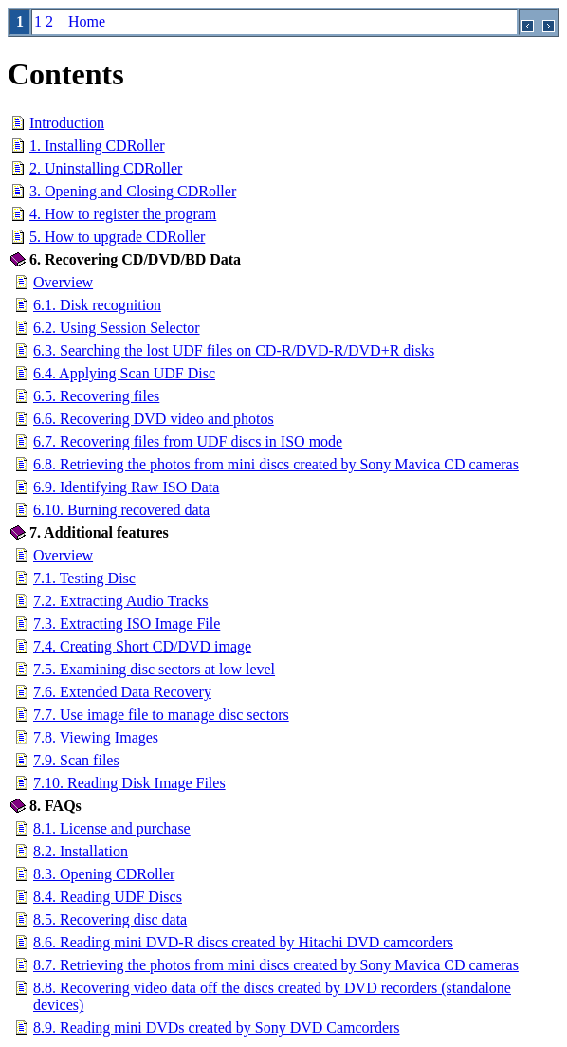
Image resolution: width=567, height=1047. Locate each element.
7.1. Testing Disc (84, 578)
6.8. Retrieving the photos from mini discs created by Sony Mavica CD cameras (276, 464)
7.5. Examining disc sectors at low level (154, 669)
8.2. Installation (80, 851)
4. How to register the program (122, 214)
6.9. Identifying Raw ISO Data (126, 487)
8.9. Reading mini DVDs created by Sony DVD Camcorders (216, 1027)
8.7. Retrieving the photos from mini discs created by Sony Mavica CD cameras (276, 965)
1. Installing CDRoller (97, 146)
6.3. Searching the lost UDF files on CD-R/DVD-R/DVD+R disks (233, 350)
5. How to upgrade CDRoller (117, 237)
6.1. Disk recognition (97, 305)
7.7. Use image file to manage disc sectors (161, 715)
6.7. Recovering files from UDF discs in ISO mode (187, 441)
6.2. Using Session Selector (116, 328)
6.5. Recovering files (96, 396)
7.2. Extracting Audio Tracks (120, 601)
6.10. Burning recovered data (121, 510)
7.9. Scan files (76, 760)
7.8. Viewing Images (95, 737)
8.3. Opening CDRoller (103, 874)
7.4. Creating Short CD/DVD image (142, 646)
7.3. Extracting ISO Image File (126, 623)
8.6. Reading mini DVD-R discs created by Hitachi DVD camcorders (243, 942)
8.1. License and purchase (112, 828)
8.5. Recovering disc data (110, 919)
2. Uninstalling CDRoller (105, 168)
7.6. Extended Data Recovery (122, 692)
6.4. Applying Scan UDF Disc (124, 373)
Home (86, 21)
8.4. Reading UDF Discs (107, 897)
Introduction (66, 123)
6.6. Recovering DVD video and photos (153, 419)
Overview (63, 282)
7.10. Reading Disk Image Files (129, 783)
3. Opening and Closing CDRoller (132, 191)
